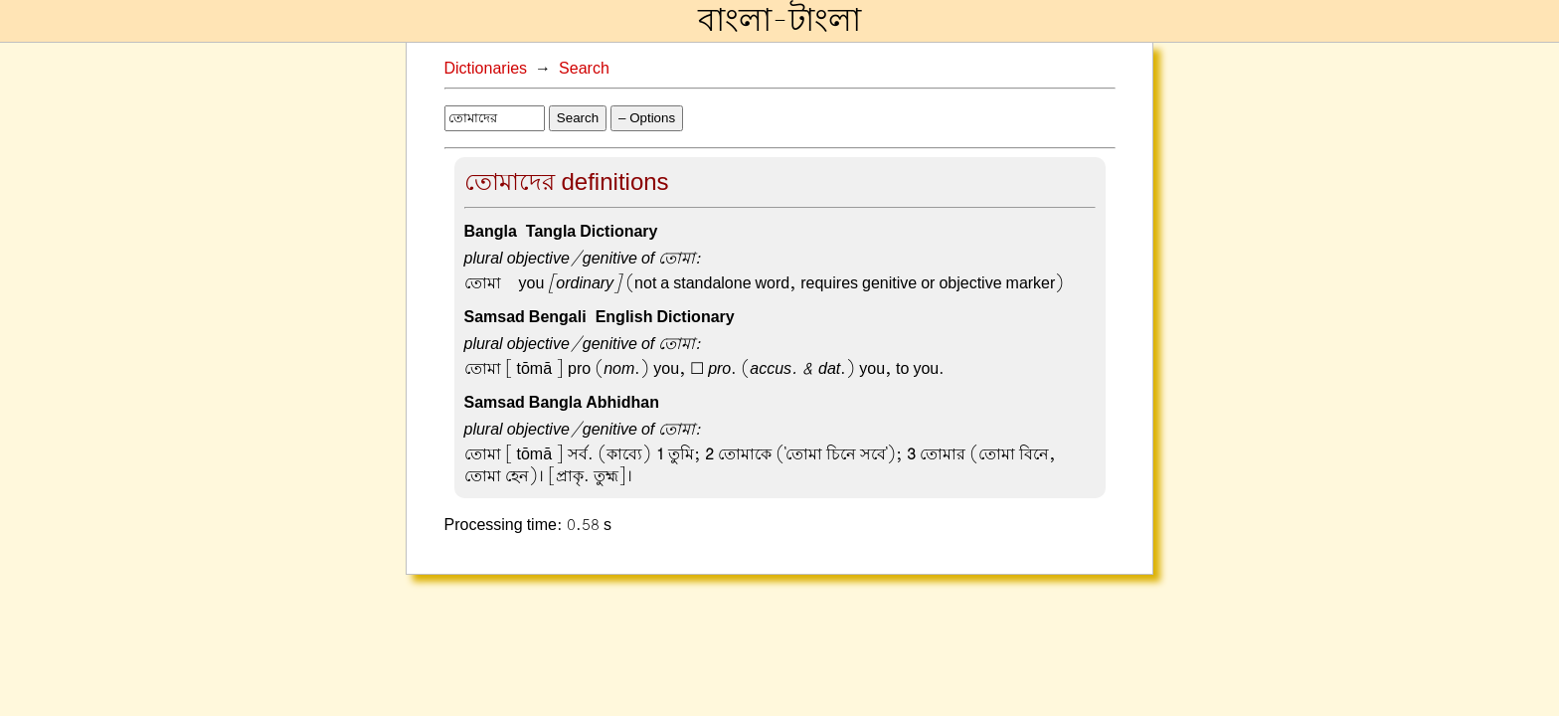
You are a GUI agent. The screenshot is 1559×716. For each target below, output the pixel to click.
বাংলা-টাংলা (779, 21)
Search (584, 69)
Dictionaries (486, 69)
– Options (646, 117)
